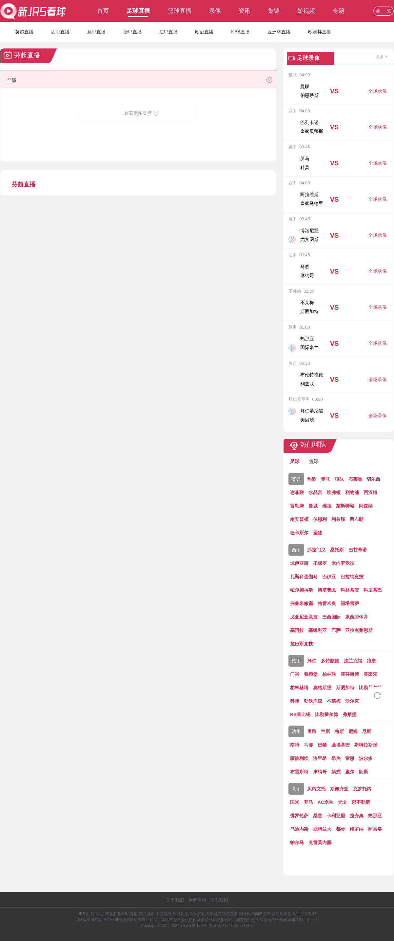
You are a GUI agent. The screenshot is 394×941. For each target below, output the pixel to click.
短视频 (306, 11)
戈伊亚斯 (299, 563)
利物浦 (352, 492)
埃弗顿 (334, 492)
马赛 (308, 744)
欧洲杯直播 (319, 31)
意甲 (296, 788)
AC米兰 (325, 802)
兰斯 (325, 731)
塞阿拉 (297, 630)
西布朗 (357, 519)
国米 (294, 802)
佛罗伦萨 (299, 815)
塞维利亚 (317, 630)
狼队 (339, 479)
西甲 (296, 549)
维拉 (326, 505)
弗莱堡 (349, 714)
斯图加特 (345, 687)
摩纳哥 (320, 771)
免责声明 (197, 900)
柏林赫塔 (299, 687)
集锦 (274, 11)
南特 (294, 744)
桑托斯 (337, 549)
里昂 (311, 731)
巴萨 (336, 630)
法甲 (296, 731)
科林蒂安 (350, 590)
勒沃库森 (313, 701)
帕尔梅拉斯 (301, 590)
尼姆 (353, 731)
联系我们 (219, 900)
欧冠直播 (204, 31)
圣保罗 (320, 563)
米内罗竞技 (342, 563)
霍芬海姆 (350, 674)
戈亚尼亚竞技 (304, 616)
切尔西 (373, 479)
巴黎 (322, 744)
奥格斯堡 (322, 687)
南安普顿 (299, 519)
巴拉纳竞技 (352, 576)
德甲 (296, 660)
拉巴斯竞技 (301, 643)
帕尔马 (297, 842)
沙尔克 (352, 701)
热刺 (311, 479)
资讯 (244, 11)
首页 (103, 11)
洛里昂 (320, 758)
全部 (11, 80)
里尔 (349, 771)
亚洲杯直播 (278, 31)
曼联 (325, 479)
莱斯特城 (345, 505)
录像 (215, 11)
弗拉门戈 (316, 549)
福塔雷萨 (350, 603)
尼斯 (366, 731)
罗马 (308, 802)
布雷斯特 (299, 771)
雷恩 (349, 758)
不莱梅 (334, 701)
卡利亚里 (336, 815)
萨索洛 (375, 829)
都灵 (340, 829)
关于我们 (175, 900)
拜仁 (311, 660)
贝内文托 (316, 788)
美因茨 (370, 674)
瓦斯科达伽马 (304, 576)
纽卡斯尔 (299, 532)
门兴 (294, 674)
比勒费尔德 (326, 714)
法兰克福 (353, 660)
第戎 (336, 771)
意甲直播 (96, 31)
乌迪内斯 (299, 829)
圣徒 (317, 532)
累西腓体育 (356, 616)
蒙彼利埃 (299, 758)
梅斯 (339, 731)
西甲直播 (60, 31)
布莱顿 (355, 479)
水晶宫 (315, 492)
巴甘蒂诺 (357, 549)
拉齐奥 (357, 815)
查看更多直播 (138, 113)
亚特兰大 (322, 829)
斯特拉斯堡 (365, 744)
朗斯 (363, 771)
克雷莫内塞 (319, 842)
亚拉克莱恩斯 (359, 630)
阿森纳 (366, 505)
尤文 (342, 802)
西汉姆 (370, 492)
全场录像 (377, 91)
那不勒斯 (361, 802)
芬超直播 (23, 184)
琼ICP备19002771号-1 (233, 925)
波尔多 (366, 758)
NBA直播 (240, 31)
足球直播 (138, 11)
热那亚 (375, 815)
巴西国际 (331, 616)
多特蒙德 (330, 660)
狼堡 (371, 660)
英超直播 (24, 31)
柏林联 (329, 674)
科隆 (294, 701)
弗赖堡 (311, 674)
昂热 (336, 758)
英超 (296, 479)
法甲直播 (168, 31)
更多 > (381, 56)
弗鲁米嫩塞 (301, 603)
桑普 (317, 815)
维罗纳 (357, 829)
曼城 (313, 505)
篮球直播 (179, 11)
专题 (339, 11)
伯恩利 (320, 519)
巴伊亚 (329, 576)
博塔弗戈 (327, 590)
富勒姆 (297, 505)
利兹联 (338, 519)
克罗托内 (362, 788)
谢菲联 (297, 492)
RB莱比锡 (300, 714)
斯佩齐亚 (339, 788)
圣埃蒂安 (340, 744)
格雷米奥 (327, 603)
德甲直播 (132, 31)
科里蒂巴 (373, 590)
